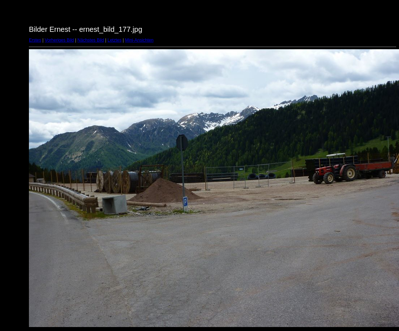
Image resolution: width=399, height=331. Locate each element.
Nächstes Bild (90, 40)
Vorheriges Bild (59, 40)
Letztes (115, 40)
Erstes (35, 40)
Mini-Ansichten (139, 40)
